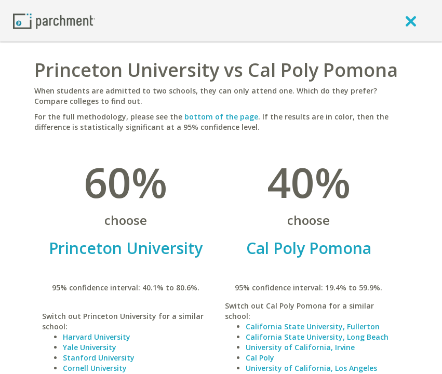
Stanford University (99, 358)
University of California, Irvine (300, 347)
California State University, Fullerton (313, 326)
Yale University (89, 347)
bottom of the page (221, 117)
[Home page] (54, 20)
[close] (410, 21)
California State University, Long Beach (317, 337)
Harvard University (96, 337)
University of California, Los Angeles (311, 368)
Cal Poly (260, 358)
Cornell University (95, 368)
